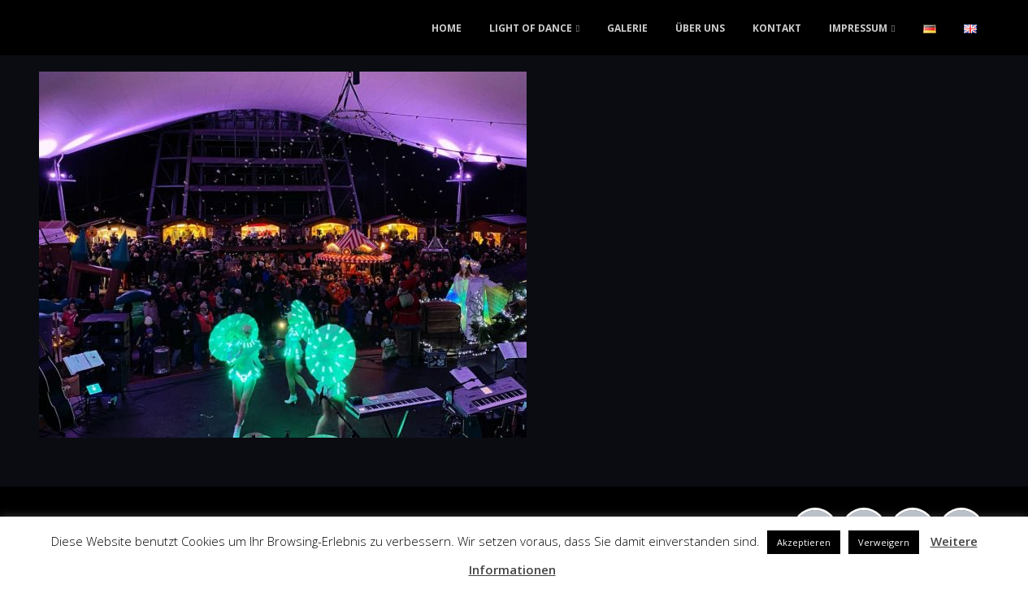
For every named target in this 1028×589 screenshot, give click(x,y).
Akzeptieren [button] (804, 542)
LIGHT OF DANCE (530, 28)
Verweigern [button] (883, 542)
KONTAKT (777, 28)
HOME (447, 28)
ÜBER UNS (700, 28)
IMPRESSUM (858, 28)
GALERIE (627, 28)
